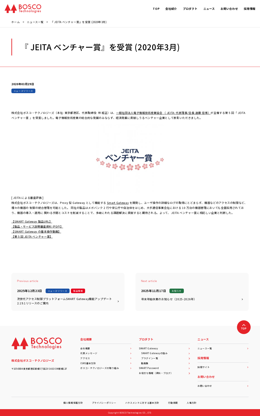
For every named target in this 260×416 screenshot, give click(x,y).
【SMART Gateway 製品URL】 (31, 221)
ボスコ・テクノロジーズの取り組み (105, 368)
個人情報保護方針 (73, 402)
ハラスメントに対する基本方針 (142, 402)
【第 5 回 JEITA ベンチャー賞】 (32, 236)
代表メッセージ (105, 353)
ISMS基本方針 (105, 363)
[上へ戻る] (244, 327)
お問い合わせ (223, 385)
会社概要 (105, 348)
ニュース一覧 (223, 348)
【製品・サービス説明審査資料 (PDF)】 (37, 226)
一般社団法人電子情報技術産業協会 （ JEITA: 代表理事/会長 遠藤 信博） (163, 113)
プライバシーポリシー (104, 402)
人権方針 (192, 402)
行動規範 (173, 402)
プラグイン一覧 (165, 358)
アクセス (105, 358)
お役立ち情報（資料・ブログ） (164, 373)
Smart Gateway (118, 203)
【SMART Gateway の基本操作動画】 (36, 231)
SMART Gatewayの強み (165, 353)
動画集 (165, 363)
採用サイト (223, 367)
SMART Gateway (164, 348)
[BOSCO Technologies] (23, 8)
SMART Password (164, 368)
